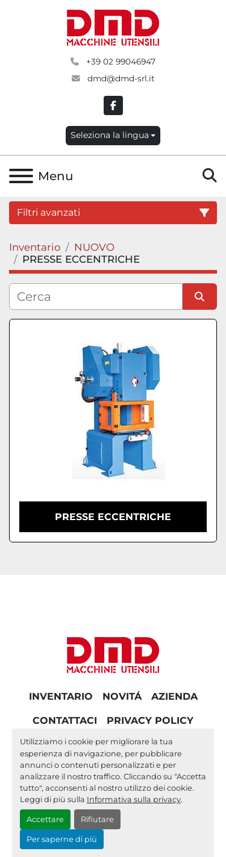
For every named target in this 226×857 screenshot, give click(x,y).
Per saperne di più (62, 839)
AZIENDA (174, 696)
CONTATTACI (65, 720)
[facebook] (113, 105)
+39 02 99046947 (119, 61)
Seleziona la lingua (110, 135)
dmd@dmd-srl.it (120, 78)
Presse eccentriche (113, 517)
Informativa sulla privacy (134, 799)
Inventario (61, 696)
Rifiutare (97, 819)
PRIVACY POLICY (150, 720)
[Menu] (21, 176)
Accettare (45, 819)
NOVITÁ (122, 696)
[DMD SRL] (113, 654)
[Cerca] (96, 296)
